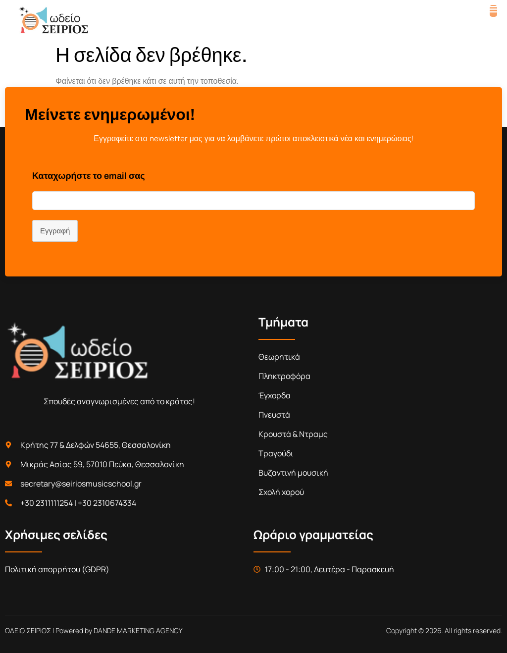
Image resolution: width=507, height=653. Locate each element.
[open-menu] (493, 11)
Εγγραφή (55, 231)
